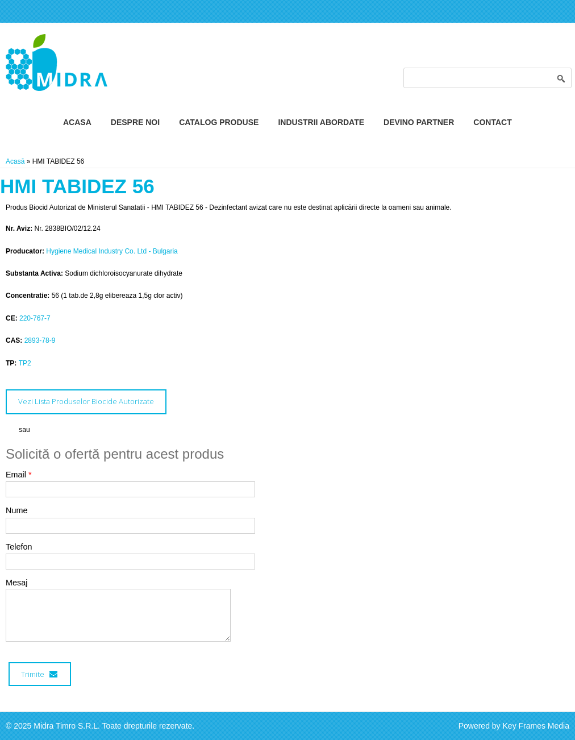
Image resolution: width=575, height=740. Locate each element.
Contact (492, 122)
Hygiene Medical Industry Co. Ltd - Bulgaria (111, 251)
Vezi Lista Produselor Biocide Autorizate (86, 401)
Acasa (77, 122)
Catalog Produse (219, 122)
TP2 (25, 363)
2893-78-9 (40, 340)
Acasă (15, 161)
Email (19, 474)
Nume (16, 510)
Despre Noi (135, 122)
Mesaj (16, 582)
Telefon (19, 546)
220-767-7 (35, 318)
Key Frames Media (536, 725)
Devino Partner (419, 122)
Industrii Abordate (321, 122)
